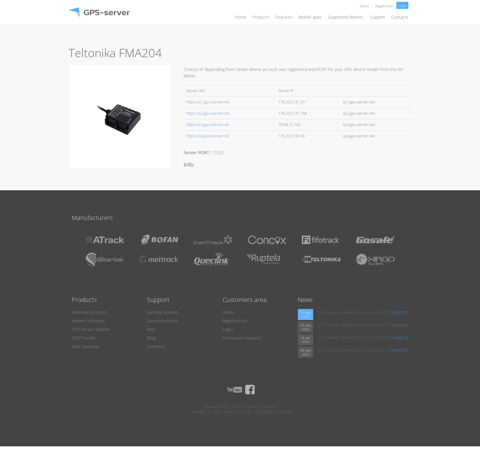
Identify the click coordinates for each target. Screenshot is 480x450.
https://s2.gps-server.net (207, 113)
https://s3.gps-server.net (207, 124)
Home (240, 17)
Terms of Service (261, 406)
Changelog (398, 312)
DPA (237, 406)
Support (377, 17)
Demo (364, 6)
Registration (384, 6)
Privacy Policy (215, 406)
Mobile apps (310, 17)
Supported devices (346, 17)
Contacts (399, 17)
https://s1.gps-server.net (207, 102)
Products (260, 17)
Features (284, 17)
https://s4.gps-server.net (207, 136)
